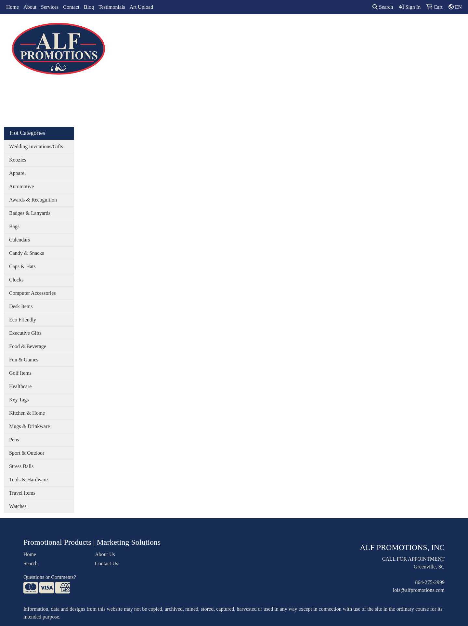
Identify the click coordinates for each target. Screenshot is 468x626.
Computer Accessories (32, 293)
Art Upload (141, 7)
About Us (105, 554)
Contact (71, 7)
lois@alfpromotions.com (419, 590)
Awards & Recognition (33, 199)
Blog (89, 7)
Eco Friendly (22, 319)
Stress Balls (21, 466)
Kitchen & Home (27, 413)
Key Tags (19, 399)
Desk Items (20, 306)
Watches (18, 506)
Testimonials (111, 7)
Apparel (208, 28)
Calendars (19, 239)
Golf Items (20, 373)
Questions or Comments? (49, 577)
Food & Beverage (27, 346)
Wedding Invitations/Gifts (36, 146)
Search (382, 7)
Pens (14, 439)
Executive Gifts (25, 333)
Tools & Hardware (28, 479)
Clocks (16, 279)
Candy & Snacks (26, 253)
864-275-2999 (430, 582)
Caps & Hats (22, 266)
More (374, 28)
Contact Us (106, 563)
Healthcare (20, 386)
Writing (350, 28)
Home (12, 7)
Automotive (21, 186)
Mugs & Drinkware (29, 426)
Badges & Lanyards (29, 213)
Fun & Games (23, 359)
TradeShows (318, 28)
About (29, 7)
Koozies (17, 160)
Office (288, 28)
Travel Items (22, 493)
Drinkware (259, 28)
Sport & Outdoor (26, 453)
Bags (232, 28)
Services (49, 7)
